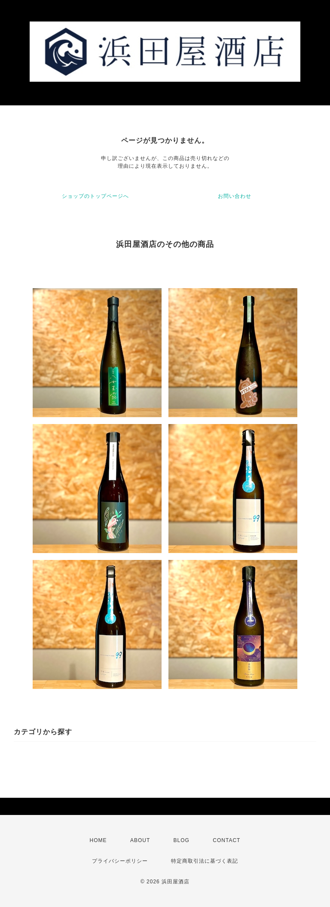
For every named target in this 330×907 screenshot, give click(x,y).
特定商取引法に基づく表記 (204, 861)
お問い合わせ (234, 196)
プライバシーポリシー (120, 861)
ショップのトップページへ (95, 196)
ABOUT (140, 840)
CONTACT (226, 840)
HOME (98, 840)
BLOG (181, 840)
